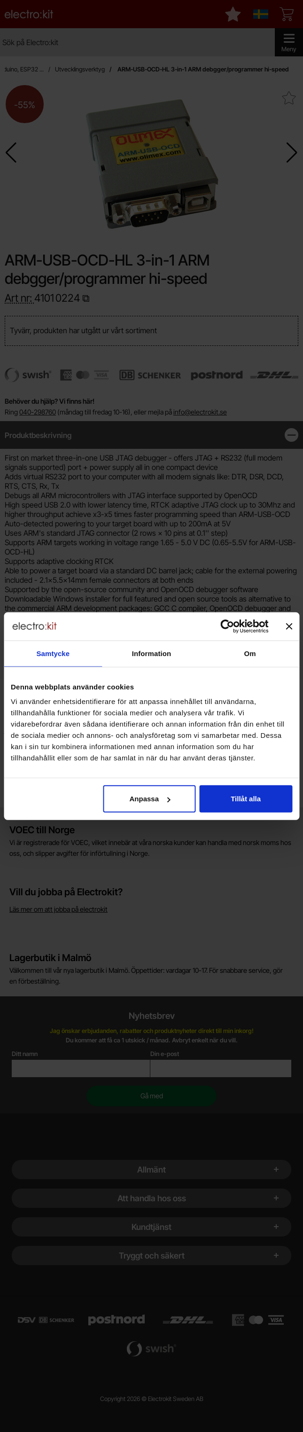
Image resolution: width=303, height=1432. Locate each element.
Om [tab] (250, 653)
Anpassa (150, 799)
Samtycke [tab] (53, 653)
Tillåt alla (246, 799)
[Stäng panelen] (289, 626)
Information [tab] (151, 653)
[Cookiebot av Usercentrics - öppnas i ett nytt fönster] (227, 626)
